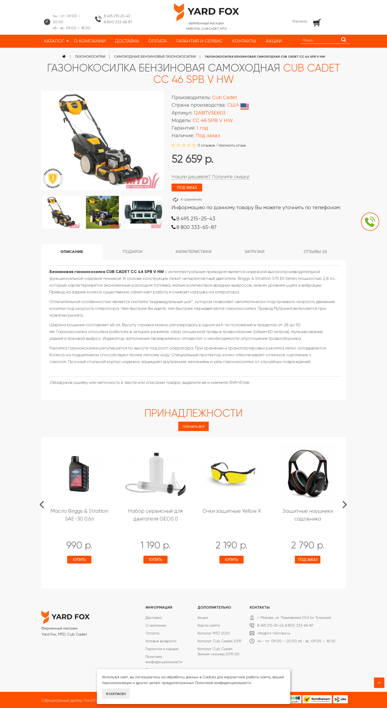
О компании (155, 625)
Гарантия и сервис (162, 649)
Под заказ (307, 560)
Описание (71, 251)
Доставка (153, 617)
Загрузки (254, 251)
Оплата (152, 633)
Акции (203, 617)
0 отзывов (206, 145)
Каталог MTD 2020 (214, 633)
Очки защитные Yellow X (231, 511)
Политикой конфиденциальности (223, 683)
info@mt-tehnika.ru (273, 633)
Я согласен (116, 694)
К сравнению (191, 199)
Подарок (133, 251)
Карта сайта (209, 625)
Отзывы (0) (315, 251)
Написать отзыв (232, 145)
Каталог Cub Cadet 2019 (219, 641)
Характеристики (193, 251)
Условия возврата (160, 641)
